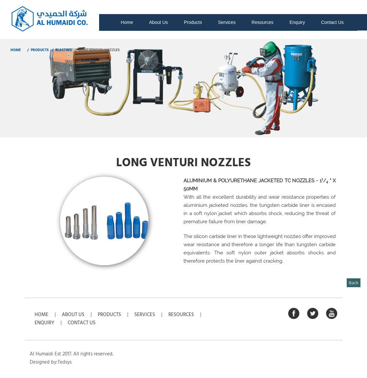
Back (353, 282)
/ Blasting (61, 50)
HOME (15, 50)
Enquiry (297, 22)
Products (193, 22)
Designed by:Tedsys (51, 362)
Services (227, 22)
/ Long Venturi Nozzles (97, 50)
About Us (158, 22)
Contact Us (332, 22)
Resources (262, 22)
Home (127, 22)
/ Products (37, 50)
